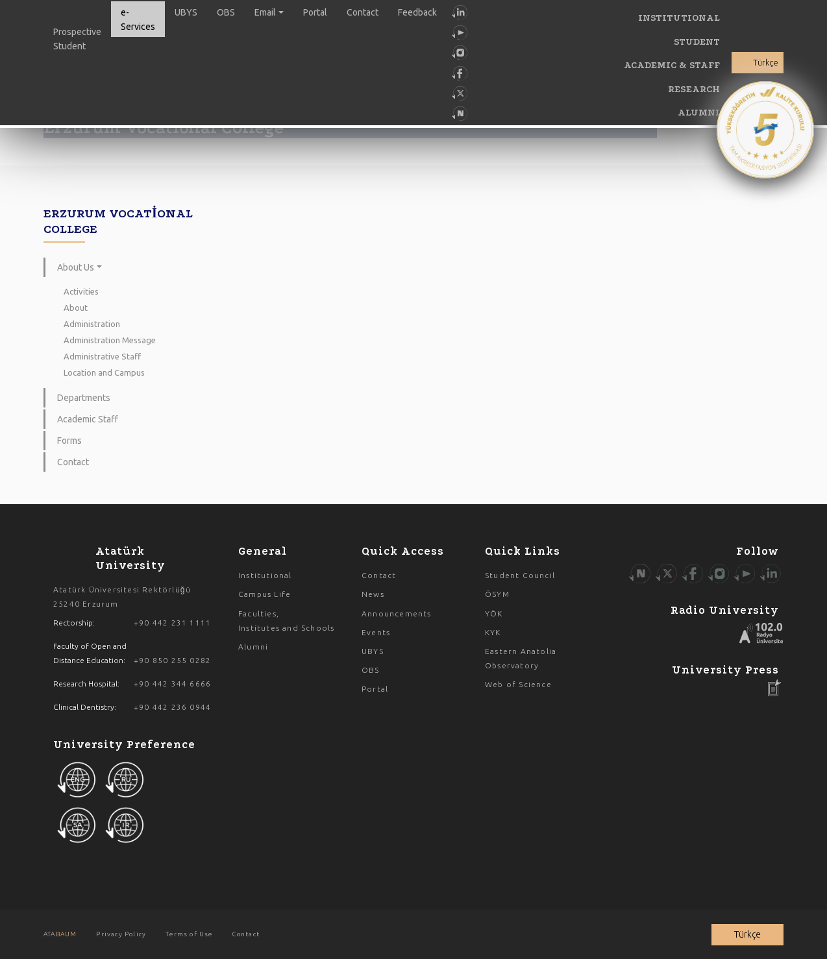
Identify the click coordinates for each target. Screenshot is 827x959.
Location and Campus (104, 372)
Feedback (417, 12)
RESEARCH (694, 89)
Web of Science (518, 684)
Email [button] (265, 12)
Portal (315, 12)
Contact (362, 12)
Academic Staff (87, 419)
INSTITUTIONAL (679, 17)
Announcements (397, 613)
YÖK (494, 613)
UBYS (186, 12)
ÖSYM (497, 594)
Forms (69, 440)
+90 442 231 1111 (172, 622)
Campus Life (264, 594)
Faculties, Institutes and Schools (286, 620)
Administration (92, 323)
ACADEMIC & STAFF (672, 65)
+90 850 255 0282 (172, 660)
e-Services (138, 19)
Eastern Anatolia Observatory (520, 658)
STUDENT (697, 41)
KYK (493, 632)
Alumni (253, 646)
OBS (226, 12)
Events (376, 632)
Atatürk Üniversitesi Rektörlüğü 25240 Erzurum (122, 596)
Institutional (265, 575)
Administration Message (110, 340)
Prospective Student (77, 39)
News (373, 594)
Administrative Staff (102, 356)
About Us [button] (75, 267)
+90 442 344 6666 (172, 683)
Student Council (520, 575)
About (76, 307)
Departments (83, 398)
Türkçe (765, 62)
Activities (81, 291)
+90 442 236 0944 (172, 707)
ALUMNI (699, 112)
